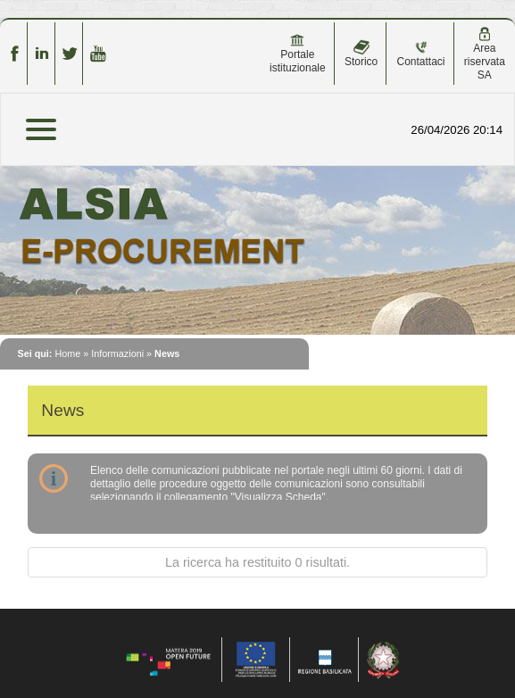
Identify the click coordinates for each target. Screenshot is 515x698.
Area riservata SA (484, 54)
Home (67, 353)
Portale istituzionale (298, 53)
